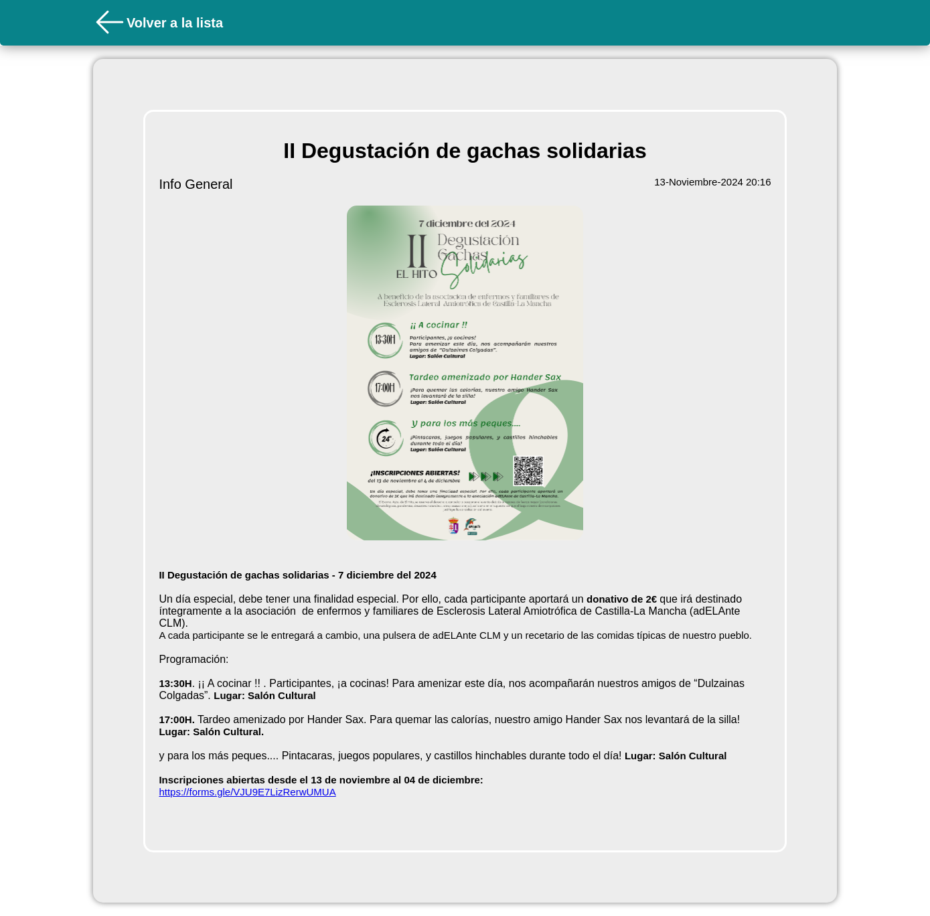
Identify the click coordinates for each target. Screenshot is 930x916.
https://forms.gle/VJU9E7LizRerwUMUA (247, 791)
